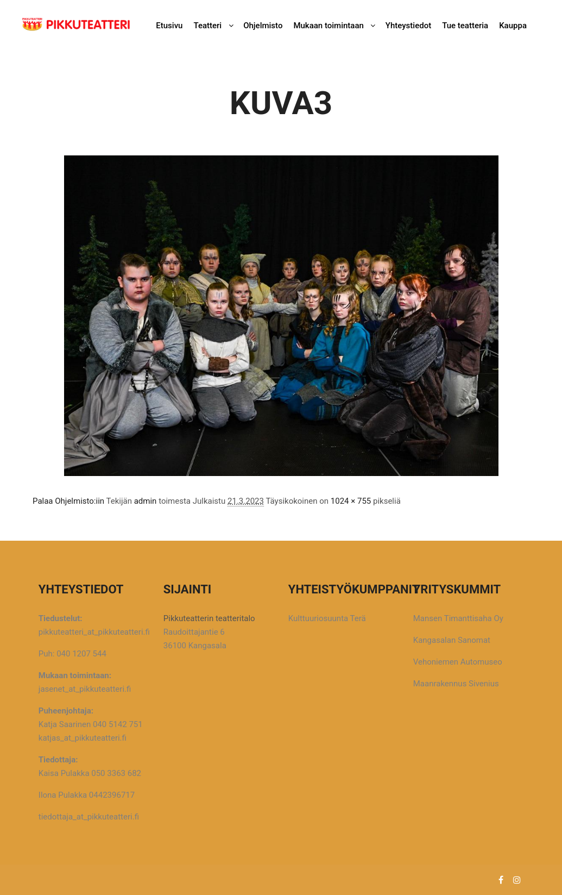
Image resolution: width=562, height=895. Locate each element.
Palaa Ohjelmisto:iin (68, 501)
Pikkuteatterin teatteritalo (209, 618)
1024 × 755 (351, 501)
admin (145, 501)
